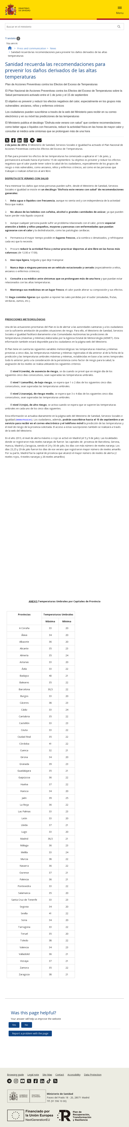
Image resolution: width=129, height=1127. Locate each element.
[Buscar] (119, 51)
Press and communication (31, 73)
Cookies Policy (15, 15)
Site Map (47, 1078)
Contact (59, 1078)
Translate (12, 63)
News (53, 73)
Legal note (33, 1078)
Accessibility (74, 1078)
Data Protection (92, 1078)
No (26, 1049)
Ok (27, 15)
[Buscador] (64, 51)
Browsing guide (15, 1078)
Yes (14, 1049)
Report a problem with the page (30, 1058)
